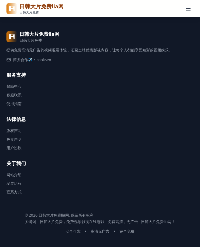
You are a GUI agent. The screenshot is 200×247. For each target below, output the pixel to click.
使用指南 (14, 103)
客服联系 (14, 95)
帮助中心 (14, 86)
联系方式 (14, 191)
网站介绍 (14, 174)
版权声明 (14, 130)
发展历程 (14, 183)
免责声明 (14, 139)
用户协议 (14, 147)
